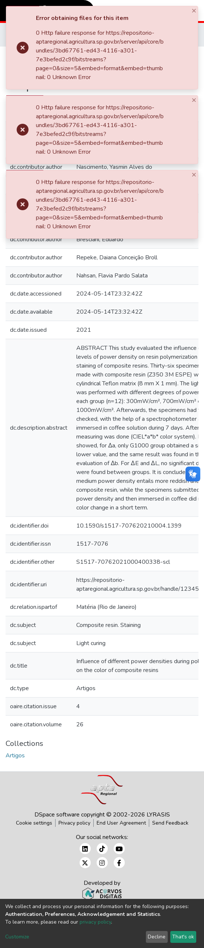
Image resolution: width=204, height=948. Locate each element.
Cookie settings (34, 822)
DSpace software (57, 815)
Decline (156, 936)
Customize (17, 936)
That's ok (183, 936)
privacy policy (95, 921)
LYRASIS (158, 815)
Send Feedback (170, 822)
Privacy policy (74, 822)
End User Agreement (121, 822)
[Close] (194, 10)
